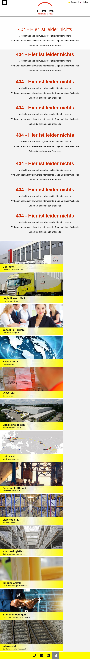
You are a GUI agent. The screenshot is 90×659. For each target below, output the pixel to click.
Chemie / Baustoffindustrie (68, 611)
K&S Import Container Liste (23, 640)
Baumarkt (68, 619)
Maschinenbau (68, 608)
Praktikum (68, 640)
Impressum (36, 585)
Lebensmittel (68, 602)
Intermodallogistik (23, 614)
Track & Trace (23, 634)
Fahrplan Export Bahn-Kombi (23, 649)
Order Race (23, 637)
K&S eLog (23, 643)
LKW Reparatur (23, 622)
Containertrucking (23, 617)
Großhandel (68, 617)
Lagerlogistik (23, 608)
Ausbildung (68, 637)
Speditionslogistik (23, 599)
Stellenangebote (68, 634)
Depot (23, 619)
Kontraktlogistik (23, 611)
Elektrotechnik (68, 614)
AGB (57, 585)
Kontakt (23, 652)
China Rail (23, 605)
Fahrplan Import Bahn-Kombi (23, 646)
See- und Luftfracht (23, 602)
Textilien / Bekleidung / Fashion (68, 599)
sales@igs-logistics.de (47, 580)
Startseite (56, 45)
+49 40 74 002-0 (38, 575)
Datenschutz (47, 585)
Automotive (68, 605)
